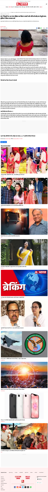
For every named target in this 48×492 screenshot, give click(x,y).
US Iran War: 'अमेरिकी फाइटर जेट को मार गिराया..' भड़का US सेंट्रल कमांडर (13, 358)
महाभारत (31, 472)
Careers (2, 488)
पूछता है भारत (26, 472)
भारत (1, 28)
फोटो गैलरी (2, 176)
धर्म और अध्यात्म (3, 390)
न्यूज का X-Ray (11, 472)
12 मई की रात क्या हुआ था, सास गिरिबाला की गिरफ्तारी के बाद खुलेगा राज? (13, 450)
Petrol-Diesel (3, 489)
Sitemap (2, 481)
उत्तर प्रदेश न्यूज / (8, 12)
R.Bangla (26, 1)
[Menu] (46, 4)
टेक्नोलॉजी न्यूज (3, 421)
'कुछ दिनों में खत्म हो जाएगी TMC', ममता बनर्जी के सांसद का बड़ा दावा (12, 327)
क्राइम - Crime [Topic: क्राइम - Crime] (3, 142)
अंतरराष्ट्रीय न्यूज (3, 360)
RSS (1, 486)
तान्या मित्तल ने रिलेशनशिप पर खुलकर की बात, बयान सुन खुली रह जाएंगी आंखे (13, 266)
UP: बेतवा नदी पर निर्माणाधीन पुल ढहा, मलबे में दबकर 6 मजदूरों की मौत (12, 297)
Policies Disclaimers (4, 483)
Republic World (22, 1)
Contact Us (2, 478)
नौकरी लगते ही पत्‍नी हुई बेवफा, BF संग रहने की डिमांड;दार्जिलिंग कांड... (12, 205)
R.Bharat (18, 1)
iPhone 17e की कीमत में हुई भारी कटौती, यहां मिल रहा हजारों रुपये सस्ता (13, 419)
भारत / (5, 12)
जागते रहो (36, 472)
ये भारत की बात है (41, 472)
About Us (2, 476)
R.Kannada (29, 1)
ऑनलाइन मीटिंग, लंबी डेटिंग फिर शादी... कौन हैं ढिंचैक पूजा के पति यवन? (12, 174)
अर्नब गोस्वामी (21, 472)
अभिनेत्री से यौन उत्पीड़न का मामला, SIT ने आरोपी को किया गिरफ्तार (20, 136)
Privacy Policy (3, 480)
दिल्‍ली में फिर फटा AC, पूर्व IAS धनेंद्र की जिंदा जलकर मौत (10, 235)
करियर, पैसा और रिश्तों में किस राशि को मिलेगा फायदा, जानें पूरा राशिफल (12, 389)
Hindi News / (2, 12)
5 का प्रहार (16, 472)
